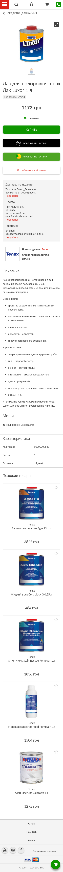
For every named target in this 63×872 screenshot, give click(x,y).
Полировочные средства (20, 424)
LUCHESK (39, 867)
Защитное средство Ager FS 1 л (31, 528)
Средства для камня (22, 13)
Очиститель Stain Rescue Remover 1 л (31, 660)
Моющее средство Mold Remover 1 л (31, 727)
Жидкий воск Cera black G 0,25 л (31, 594)
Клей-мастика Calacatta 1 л (31, 793)
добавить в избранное (33, 170)
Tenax (45, 249)
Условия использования (44, 851)
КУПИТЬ (31, 130)
